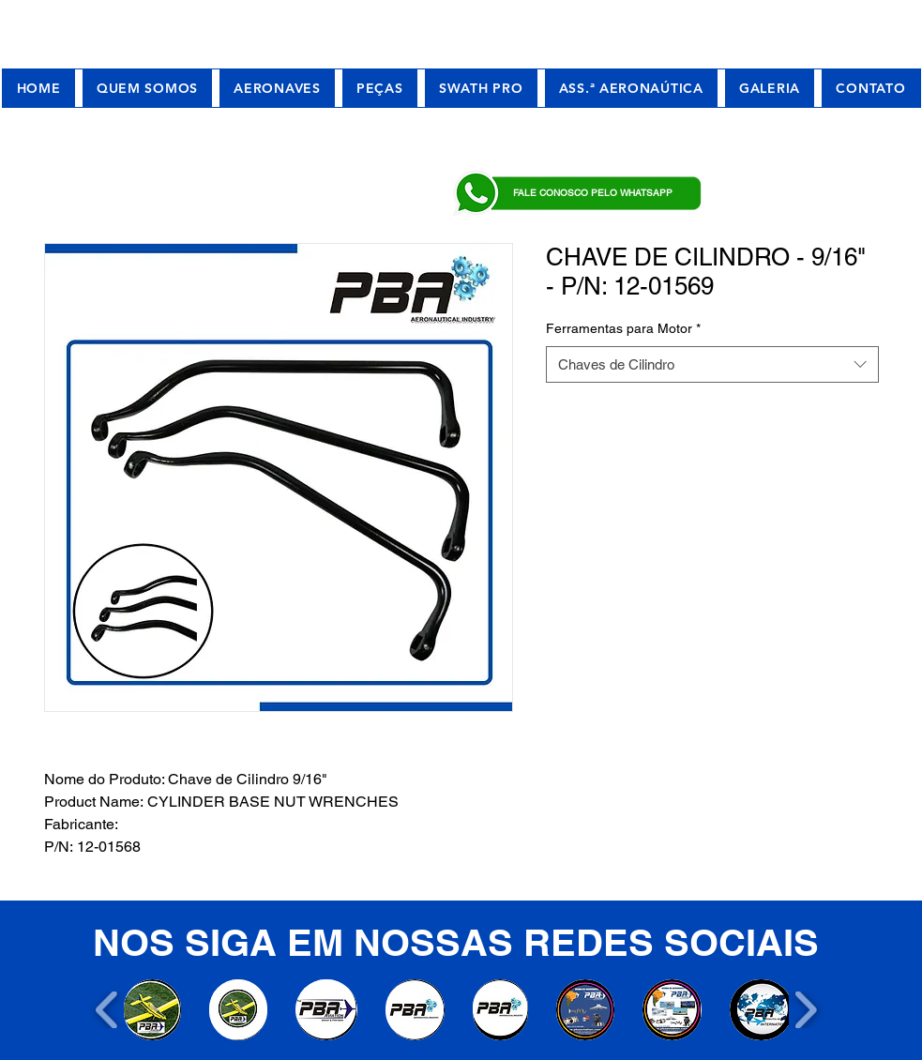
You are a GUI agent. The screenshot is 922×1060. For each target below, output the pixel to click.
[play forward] (805, 1010)
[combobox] (712, 364)
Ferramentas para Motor (623, 328)
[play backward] (107, 1010)
